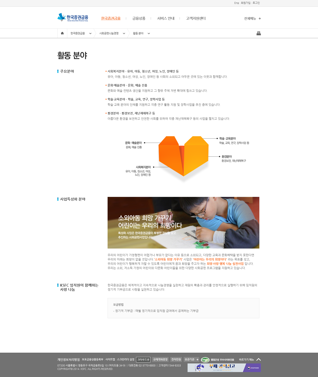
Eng (236, 2)
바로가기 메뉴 (246, 359)
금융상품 (138, 18)
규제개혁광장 (160, 359)
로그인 (256, 2)
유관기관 (189, 359)
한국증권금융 (111, 18)
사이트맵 (110, 359)
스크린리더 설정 (125, 359)
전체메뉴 (250, 18)
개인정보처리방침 (68, 359)
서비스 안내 (165, 18)
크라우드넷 (143, 359)
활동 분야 (138, 33)
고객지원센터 (195, 18)
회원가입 (246, 2)
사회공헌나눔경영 (108, 33)
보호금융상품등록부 (92, 359)
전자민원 (176, 359)
